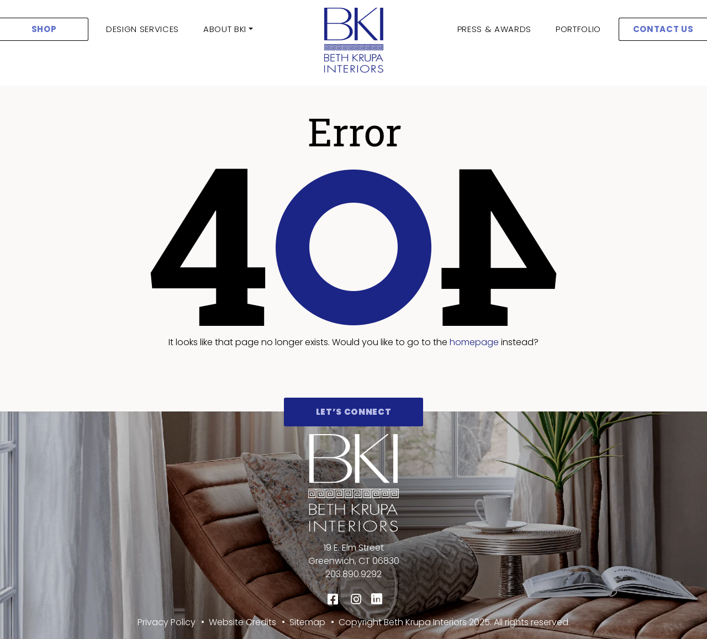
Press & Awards (494, 29)
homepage (474, 342)
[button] (228, 29)
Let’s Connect (354, 412)
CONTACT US (663, 29)
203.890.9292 (353, 574)
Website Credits (242, 622)
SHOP (44, 29)
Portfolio (578, 29)
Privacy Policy (167, 622)
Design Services (142, 29)
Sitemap (307, 622)
